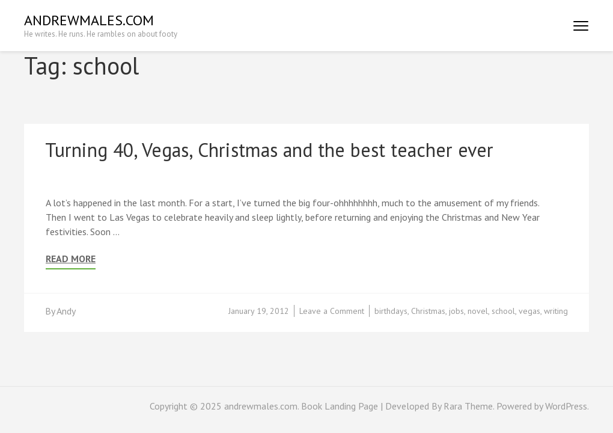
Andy (66, 311)
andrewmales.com (89, 20)
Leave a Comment (331, 311)
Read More (71, 259)
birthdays (390, 311)
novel (478, 311)
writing (556, 311)
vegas (529, 311)
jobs (456, 311)
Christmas (428, 311)
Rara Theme (468, 406)
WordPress (566, 406)
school (503, 311)
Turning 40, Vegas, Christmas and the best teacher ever (269, 149)
